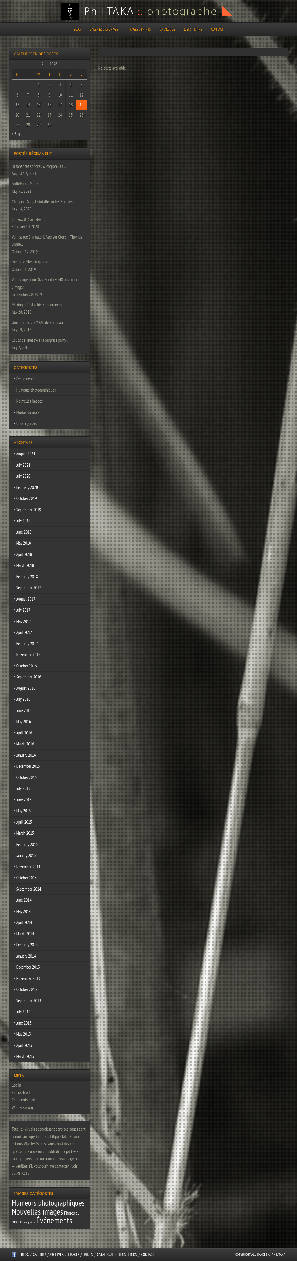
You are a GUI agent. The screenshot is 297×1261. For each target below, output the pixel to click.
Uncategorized (27, 423)
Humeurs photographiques (36, 390)
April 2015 (24, 822)
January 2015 (26, 855)
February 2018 (27, 576)
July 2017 (23, 610)
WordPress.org (22, 1107)
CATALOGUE (167, 29)
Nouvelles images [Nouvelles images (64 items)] (37, 1211)
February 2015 (27, 844)
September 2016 (28, 677)
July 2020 (23, 476)
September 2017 (28, 587)
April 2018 (24, 554)
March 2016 (25, 744)
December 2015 (28, 766)
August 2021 (25, 453)
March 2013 (25, 1056)
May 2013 (23, 1034)
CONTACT (217, 29)
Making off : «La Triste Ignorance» (37, 304)
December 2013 (28, 967)
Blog (77, 29)
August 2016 (25, 688)
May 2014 (23, 911)
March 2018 (25, 565)
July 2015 (23, 788)
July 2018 (23, 520)
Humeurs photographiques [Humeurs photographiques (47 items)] (48, 1203)
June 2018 (24, 532)
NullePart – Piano (25, 184)
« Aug (16, 134)
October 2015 (26, 777)
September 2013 (28, 1000)
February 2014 (27, 944)
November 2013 (28, 978)
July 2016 (23, 699)
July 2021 (23, 465)
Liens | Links (193, 29)
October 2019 (26, 498)
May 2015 (23, 811)
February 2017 (27, 643)
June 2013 (24, 1023)
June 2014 (24, 900)
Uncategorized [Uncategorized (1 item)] (27, 1222)
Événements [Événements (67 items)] (54, 1220)
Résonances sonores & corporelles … (39, 166)
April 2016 (24, 733)
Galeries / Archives (104, 29)
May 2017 (23, 621)
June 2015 (24, 800)
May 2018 (23, 543)
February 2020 (27, 487)
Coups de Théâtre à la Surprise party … (41, 340)
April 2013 (24, 1045)
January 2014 (26, 956)
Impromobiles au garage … (32, 262)
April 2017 (24, 632)
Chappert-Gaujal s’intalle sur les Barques (42, 201)
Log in (16, 1085)
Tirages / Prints (139, 29)
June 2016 (24, 710)
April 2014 (24, 922)
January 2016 (26, 755)
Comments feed (23, 1099)
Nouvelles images (29, 401)
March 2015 (25, 833)
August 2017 (25, 599)
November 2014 (28, 866)
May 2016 (23, 721)
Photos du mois (27, 412)
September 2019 (28, 509)
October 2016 (26, 666)
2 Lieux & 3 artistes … (28, 219)
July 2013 (23, 1011)
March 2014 (25, 933)
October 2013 (26, 989)
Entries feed (21, 1092)
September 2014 (28, 889)
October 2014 (26, 877)
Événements (25, 378)
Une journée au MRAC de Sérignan (37, 322)
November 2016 (28, 654)
